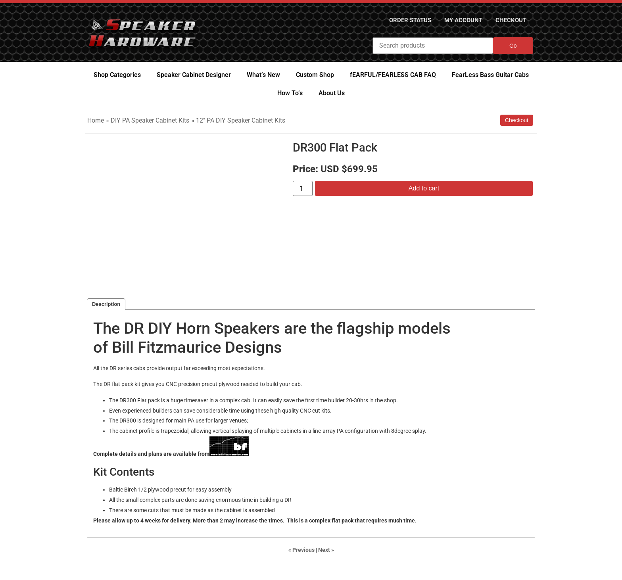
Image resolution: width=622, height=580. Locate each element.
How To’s (290, 93)
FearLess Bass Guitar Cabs (490, 75)
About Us (332, 93)
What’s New (263, 75)
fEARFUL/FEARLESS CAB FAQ (393, 75)
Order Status (397, 20)
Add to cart (424, 188)
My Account (456, 20)
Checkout (509, 20)
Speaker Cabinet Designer (194, 75)
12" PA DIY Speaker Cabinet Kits (240, 120)
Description (106, 304)
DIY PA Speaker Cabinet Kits (150, 120)
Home (95, 120)
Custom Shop (315, 75)
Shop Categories (117, 75)
